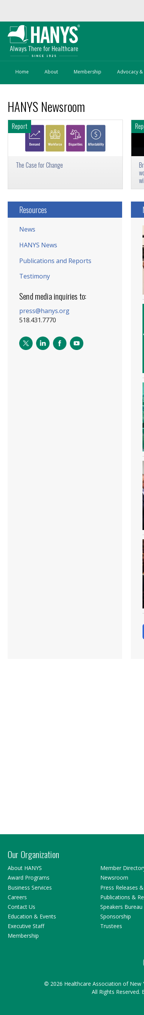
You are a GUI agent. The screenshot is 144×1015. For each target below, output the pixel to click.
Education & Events (32, 916)
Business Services (30, 887)
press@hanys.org (44, 311)
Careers (17, 897)
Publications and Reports (55, 261)
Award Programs (29, 877)
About (51, 71)
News (27, 229)
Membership (87, 71)
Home (22, 71)
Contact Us (21, 906)
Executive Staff (26, 926)
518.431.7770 (37, 320)
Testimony (34, 276)
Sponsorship (115, 916)
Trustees (111, 926)
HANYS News (38, 245)
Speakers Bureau (121, 906)
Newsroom (114, 877)
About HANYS (25, 868)
